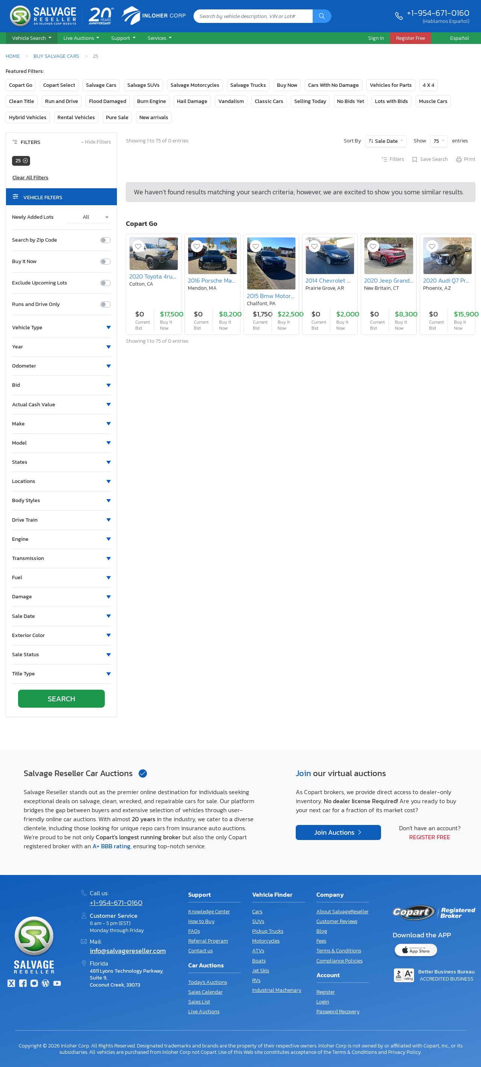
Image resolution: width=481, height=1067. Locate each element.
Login (322, 1002)
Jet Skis (260, 971)
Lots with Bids (391, 101)
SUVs (258, 921)
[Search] (322, 16)
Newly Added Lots (33, 217)
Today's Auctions (207, 982)
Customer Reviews (336, 921)
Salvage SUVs (143, 85)
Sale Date (386, 141)
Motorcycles (266, 941)
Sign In (376, 38)
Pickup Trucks (267, 931)
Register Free (429, 836)
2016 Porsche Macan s (216, 280)
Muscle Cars (433, 101)
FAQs (194, 931)
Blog (321, 931)
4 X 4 (428, 85)
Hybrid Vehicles (28, 117)
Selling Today (310, 101)
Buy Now (287, 85)
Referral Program (208, 941)
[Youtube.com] (57, 984)
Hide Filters (96, 142)
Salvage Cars (101, 85)
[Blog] (45, 984)
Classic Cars (269, 101)
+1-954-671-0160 (438, 12)
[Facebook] (22, 984)
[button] (31, 38)
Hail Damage (192, 101)
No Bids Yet (350, 101)
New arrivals (153, 117)
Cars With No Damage (333, 85)
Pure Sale (117, 117)
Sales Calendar (205, 992)
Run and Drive (61, 101)
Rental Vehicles (76, 117)
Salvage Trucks (248, 85)
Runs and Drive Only (36, 304)
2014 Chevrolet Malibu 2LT (340, 280)
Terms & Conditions (338, 951)
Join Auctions (335, 832)
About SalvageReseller (342, 912)
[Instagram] (34, 984)
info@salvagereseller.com (128, 951)
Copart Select (59, 85)
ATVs (258, 951)
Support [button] (121, 38)
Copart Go (20, 85)
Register (325, 992)
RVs (256, 980)
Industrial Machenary (276, 990)
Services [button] (157, 38)
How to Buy (201, 921)
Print (465, 159)
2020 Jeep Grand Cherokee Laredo (410, 280)
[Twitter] (11, 984)
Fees (321, 941)
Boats (259, 961)
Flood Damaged (107, 101)
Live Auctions (203, 1012)
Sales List (199, 1002)
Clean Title (21, 101)
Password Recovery (338, 1012)
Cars (257, 912)
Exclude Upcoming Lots (39, 283)
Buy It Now (24, 261)
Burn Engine (151, 101)
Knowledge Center (209, 912)
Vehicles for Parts (391, 85)
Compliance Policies (339, 961)
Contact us (200, 951)
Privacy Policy (404, 1052)
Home (13, 56)
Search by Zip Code (34, 240)
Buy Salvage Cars (56, 56)
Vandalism (231, 101)
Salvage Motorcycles (195, 85)
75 (437, 141)
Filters (392, 159)
